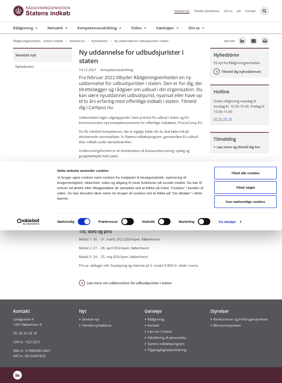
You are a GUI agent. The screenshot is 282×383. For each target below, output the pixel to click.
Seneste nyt (182, 11)
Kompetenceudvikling (97, 27)
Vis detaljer (227, 374)
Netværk (55, 27)
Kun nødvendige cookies (245, 354)
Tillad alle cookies (245, 325)
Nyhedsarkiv (24, 66)
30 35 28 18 (223, 119)
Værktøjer (165, 27)
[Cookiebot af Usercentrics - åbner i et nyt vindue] (28, 374)
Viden (136, 27)
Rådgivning (23, 27)
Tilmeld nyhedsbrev (206, 11)
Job (239, 11)
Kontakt (250, 11)
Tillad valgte (245, 340)
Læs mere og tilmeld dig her (238, 147)
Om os (228, 11)
